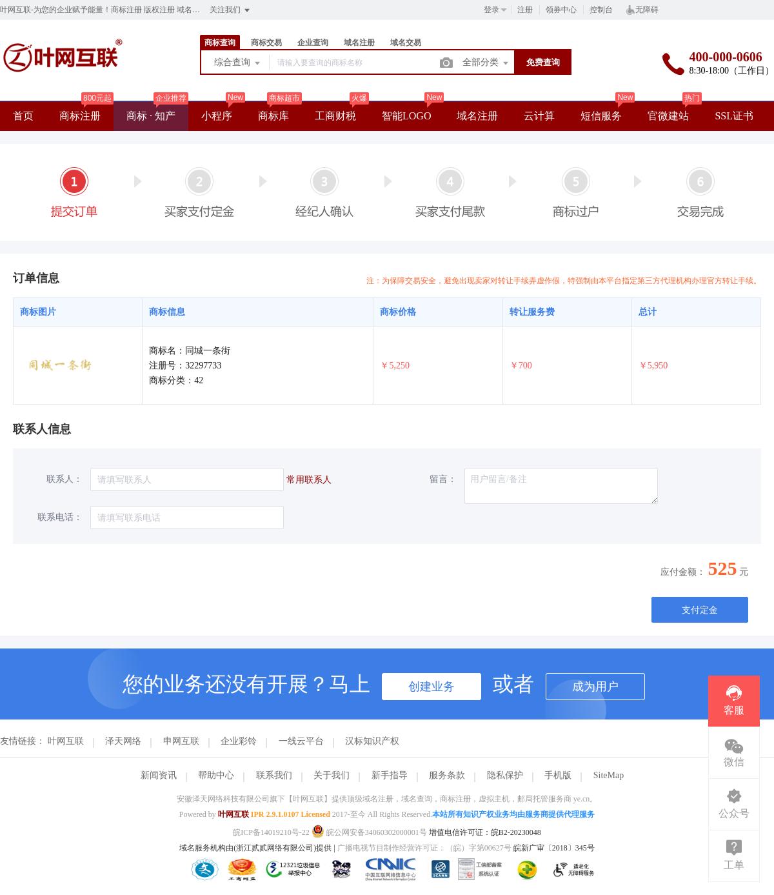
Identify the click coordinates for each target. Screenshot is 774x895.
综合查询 (238, 63)
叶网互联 (66, 741)
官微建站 (668, 115)
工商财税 (335, 115)
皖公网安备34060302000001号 (370, 832)
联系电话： (60, 517)
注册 (525, 9)
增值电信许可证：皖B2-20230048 (485, 832)
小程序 (216, 115)
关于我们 (331, 775)
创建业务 (431, 686)
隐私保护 (505, 775)
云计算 (539, 115)
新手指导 (390, 775)
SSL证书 (734, 115)
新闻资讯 (159, 775)
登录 (491, 9)
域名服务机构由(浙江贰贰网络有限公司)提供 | (258, 847)
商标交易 (266, 42)
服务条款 (447, 775)
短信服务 (601, 115)
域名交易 (405, 42)
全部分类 (486, 63)
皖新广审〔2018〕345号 (554, 847)
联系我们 (274, 775)
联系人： (64, 479)
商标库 (273, 115)
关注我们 (231, 10)
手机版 (557, 775)
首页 (23, 115)
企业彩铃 (239, 741)
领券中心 (561, 9)
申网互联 (181, 741)
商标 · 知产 (150, 115)
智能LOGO (406, 115)
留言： (443, 479)
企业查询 (312, 42)
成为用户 (595, 686)
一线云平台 (301, 741)
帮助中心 (216, 775)
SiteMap (608, 775)
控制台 (601, 9)
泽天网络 (123, 741)
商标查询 (219, 42)
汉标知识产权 (372, 741)
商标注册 (80, 115)
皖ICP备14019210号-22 (271, 832)
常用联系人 (309, 480)
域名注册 (359, 42)
